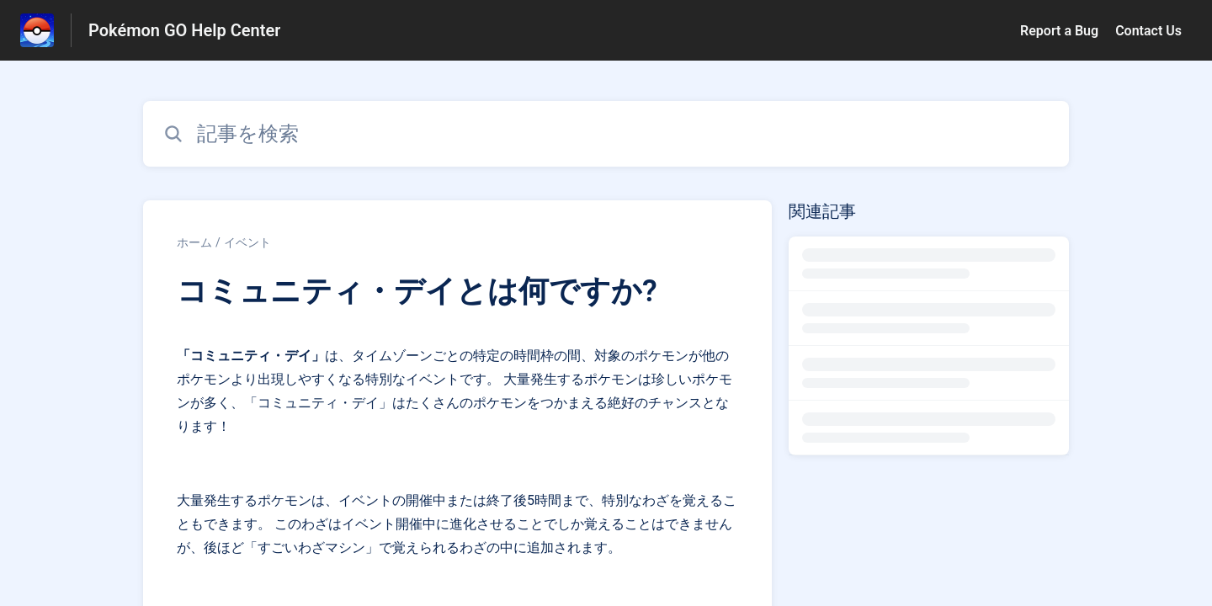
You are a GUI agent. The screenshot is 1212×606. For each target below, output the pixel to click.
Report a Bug (1059, 31)
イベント (247, 242)
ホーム (194, 242)
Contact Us (1148, 31)
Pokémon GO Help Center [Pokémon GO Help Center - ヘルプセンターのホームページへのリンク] (184, 30)
